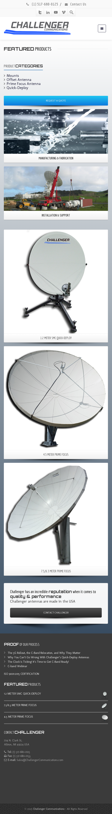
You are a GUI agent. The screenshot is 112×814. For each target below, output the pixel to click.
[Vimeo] (64, 12)
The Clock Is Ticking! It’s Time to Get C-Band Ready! (38, 662)
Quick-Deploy (17, 88)
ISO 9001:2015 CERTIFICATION (21, 674)
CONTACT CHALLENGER (56, 612)
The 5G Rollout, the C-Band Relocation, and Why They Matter (44, 653)
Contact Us (75, 4)
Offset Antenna (19, 79)
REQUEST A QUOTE (56, 100)
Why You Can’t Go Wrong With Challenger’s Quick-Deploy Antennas (48, 657)
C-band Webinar (17, 666)
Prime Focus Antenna (23, 84)
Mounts (13, 75)
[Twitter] (40, 12)
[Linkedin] (48, 12)
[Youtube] (56, 12)
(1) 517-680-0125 (42, 4)
